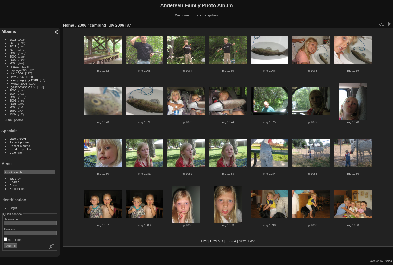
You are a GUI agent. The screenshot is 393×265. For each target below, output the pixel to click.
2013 (13, 39)
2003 (13, 97)
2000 (13, 107)
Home (68, 25)
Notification (17, 188)
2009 (13, 53)
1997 (13, 114)
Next (242, 241)
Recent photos (19, 142)
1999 (13, 110)
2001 (13, 103)
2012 (13, 43)
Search (14, 182)
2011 (13, 46)
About (14, 185)
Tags (13, 178)
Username (11, 219)
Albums (8, 31)
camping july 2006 (24, 80)
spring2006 (19, 70)
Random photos (20, 149)
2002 (13, 100)
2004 (13, 93)
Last (251, 241)
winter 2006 (19, 83)
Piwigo (388, 260)
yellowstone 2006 (23, 87)
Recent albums (20, 145)
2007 (13, 59)
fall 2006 (17, 73)
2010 (13, 49)
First (204, 241)
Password (10, 229)
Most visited (18, 139)
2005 (13, 90)
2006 (13, 63)
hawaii (15, 66)
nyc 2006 (17, 76)
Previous (216, 241)
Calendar (16, 152)
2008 (13, 56)
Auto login (13, 239)
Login (13, 208)
